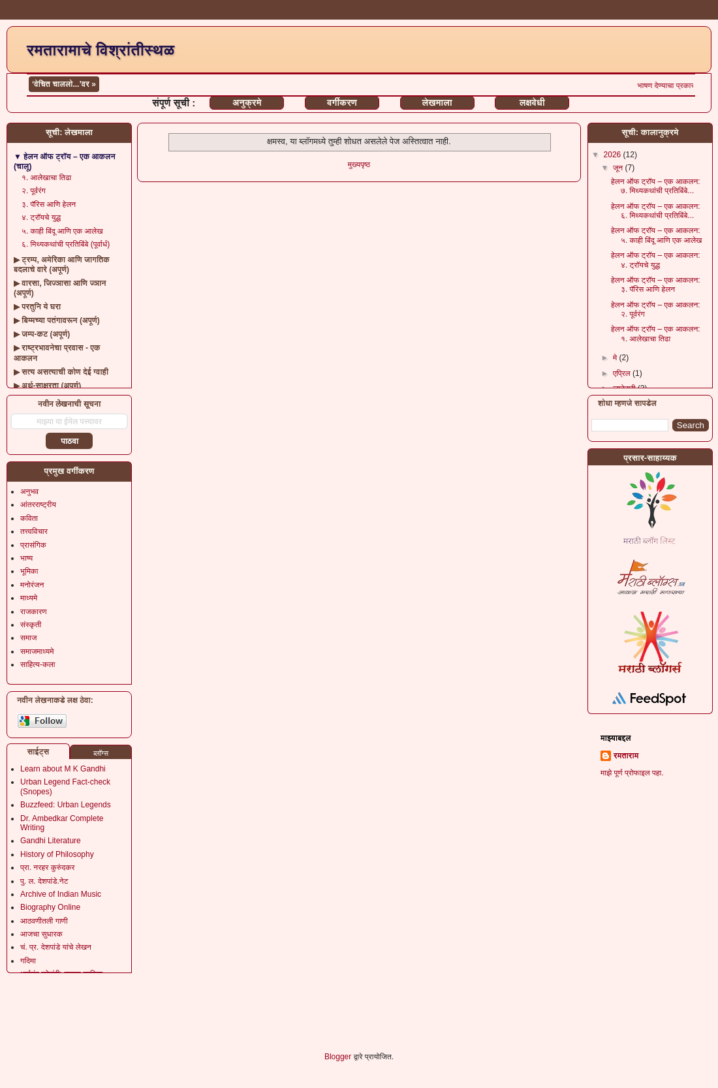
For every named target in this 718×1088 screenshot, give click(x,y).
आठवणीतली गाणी (44, 920)
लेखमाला (437, 102)
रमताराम (626, 755)
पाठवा (69, 441)
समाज (28, 637)
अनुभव (29, 491)
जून (619, 167)
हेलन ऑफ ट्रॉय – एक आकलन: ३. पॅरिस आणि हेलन (655, 284)
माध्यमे (28, 597)
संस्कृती (30, 624)
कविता (29, 518)
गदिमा (28, 960)
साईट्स (38, 751)
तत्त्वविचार (34, 531)
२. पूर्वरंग (34, 190)
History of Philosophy (57, 854)
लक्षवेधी (532, 102)
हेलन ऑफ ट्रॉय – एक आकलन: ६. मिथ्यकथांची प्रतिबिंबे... (655, 211)
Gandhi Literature (50, 840)
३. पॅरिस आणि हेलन (49, 204)
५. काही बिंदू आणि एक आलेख (62, 231)
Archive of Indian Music (60, 894)
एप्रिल (622, 373)
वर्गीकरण (342, 102)
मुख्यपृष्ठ (359, 164)
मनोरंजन (32, 584)
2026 (613, 154)
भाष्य (26, 558)
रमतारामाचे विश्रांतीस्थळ (100, 50)
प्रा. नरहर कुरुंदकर (47, 867)
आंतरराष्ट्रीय (38, 504)
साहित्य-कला (37, 664)
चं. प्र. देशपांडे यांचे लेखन (55, 947)
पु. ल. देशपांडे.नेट (44, 881)
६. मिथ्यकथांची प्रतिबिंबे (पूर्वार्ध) (66, 244)
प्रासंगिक (33, 545)
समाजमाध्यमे (37, 651)
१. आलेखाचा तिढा (46, 177)
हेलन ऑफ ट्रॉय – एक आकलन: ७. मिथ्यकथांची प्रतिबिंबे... (655, 186)
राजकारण (33, 611)
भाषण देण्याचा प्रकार (679, 85)
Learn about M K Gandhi (63, 768)
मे (616, 357)
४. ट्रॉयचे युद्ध (41, 217)
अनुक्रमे (246, 102)
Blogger (337, 1056)
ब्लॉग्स (100, 753)
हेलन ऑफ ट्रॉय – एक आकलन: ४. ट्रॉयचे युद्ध (655, 260)
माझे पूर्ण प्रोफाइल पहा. (632, 772)
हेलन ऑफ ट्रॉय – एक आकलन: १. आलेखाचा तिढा (655, 333)
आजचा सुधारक (41, 934)
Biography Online (50, 907)
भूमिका (29, 571)
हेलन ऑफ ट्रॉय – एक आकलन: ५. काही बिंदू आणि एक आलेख (656, 235)
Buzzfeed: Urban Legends (65, 804)
